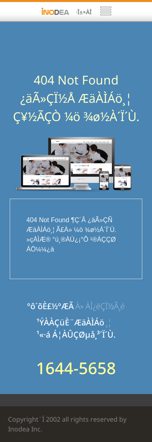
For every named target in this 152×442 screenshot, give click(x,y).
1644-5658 (76, 368)
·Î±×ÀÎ (84, 12)
